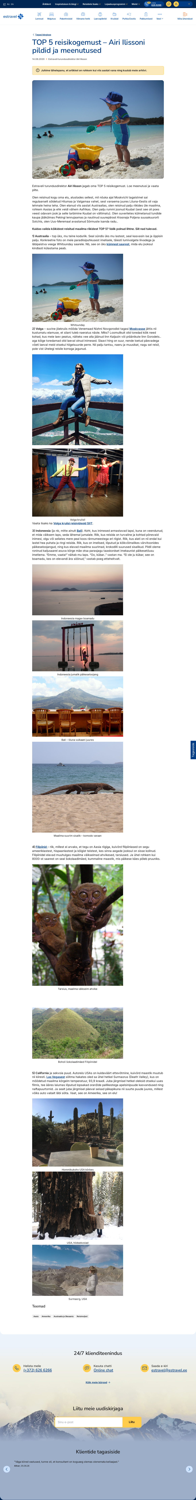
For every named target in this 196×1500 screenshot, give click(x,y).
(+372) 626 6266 (37, 1370)
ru (8, 4)
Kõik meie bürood (98, 1382)
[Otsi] (168, 4)
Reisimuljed (82, 1316)
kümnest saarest (118, 244)
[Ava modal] (185, 16)
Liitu (132, 1422)
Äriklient (46, 4)
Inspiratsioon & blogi (65, 4)
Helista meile (32, 1366)
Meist (135, 4)
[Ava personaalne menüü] (183, 4)
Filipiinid (41, 847)
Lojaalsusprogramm (115, 4)
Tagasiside (193, 750)
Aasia (36, 1316)
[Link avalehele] (13, 16)
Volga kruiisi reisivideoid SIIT (72, 523)
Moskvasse (137, 328)
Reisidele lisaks (90, 4)
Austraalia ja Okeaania (63, 1316)
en (12, 4)
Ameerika (46, 1316)
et (4, 4)
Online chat (103, 1370)
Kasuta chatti (103, 1366)
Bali (79, 530)
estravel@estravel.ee (169, 1370)
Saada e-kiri (159, 1366)
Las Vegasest (55, 1077)
